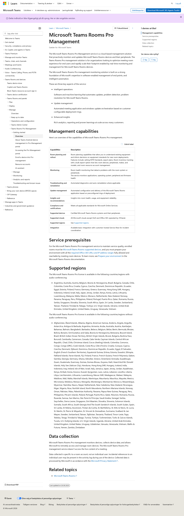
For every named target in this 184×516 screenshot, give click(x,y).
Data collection (148, 43)
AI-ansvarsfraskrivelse (11, 504)
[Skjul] (40, 28)
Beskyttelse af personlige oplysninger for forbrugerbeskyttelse (114, 504)
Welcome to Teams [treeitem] (12, 38)
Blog (42, 504)
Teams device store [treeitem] (14, 83)
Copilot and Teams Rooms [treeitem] (17, 87)
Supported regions (81, 223)
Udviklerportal (137, 10)
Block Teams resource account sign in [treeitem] (22, 91)
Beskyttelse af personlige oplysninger (71, 504)
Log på (178, 3)
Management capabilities (152, 33)
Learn (51, 28)
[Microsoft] (4, 3)
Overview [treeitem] (15, 113)
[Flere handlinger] (132, 28)
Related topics (147, 46)
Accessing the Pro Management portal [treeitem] (27, 152)
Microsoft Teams (62, 28)
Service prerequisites (150, 36)
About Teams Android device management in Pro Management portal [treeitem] (28, 143)
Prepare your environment (110, 256)
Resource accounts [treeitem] (22, 164)
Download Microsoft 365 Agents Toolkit (163, 10)
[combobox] (23, 34)
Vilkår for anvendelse (151, 504)
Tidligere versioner (30, 504)
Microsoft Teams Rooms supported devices (82, 249)
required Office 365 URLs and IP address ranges (92, 252)
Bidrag (51, 504)
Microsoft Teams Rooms (64, 475)
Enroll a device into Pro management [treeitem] (24, 159)
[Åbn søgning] (172, 3)
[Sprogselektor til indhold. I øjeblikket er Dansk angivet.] (8, 498)
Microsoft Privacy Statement (103, 460)
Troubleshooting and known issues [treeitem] (26, 183)
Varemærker (167, 504)
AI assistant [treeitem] (19, 168)
